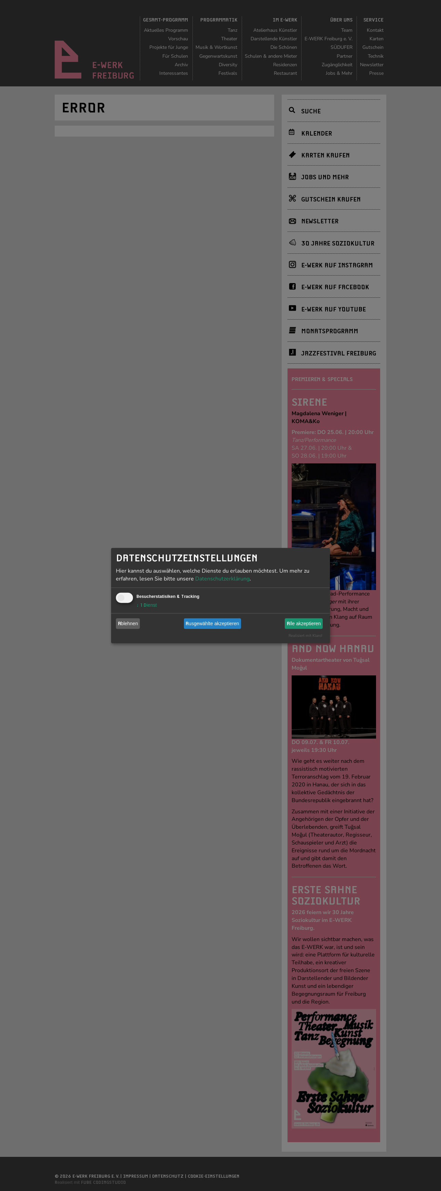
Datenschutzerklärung (222, 578)
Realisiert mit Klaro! (305, 635)
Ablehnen (128, 623)
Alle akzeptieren (304, 623)
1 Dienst (146, 604)
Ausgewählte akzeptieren (212, 623)
